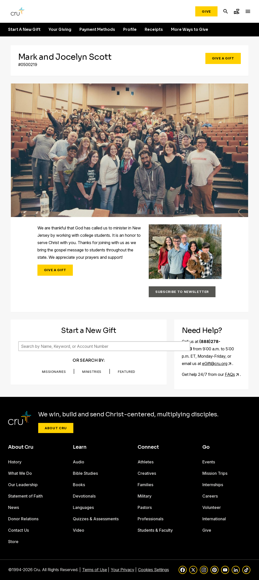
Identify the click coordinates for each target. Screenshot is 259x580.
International (214, 518)
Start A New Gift (24, 29)
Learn (80, 447)
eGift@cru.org (214, 363)
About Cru (56, 428)
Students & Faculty (155, 530)
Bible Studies (85, 473)
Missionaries (54, 372)
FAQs (230, 374)
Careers (210, 496)
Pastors (145, 507)
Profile (130, 29)
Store (13, 541)
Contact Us (18, 530)
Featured (126, 372)
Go (206, 447)
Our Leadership (23, 484)
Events (208, 461)
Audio (78, 461)
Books (79, 484)
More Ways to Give (189, 29)
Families (145, 484)
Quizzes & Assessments (96, 518)
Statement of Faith (25, 496)
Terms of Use (94, 569)
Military (145, 496)
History (14, 461)
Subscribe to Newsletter (182, 292)
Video (78, 530)
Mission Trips (214, 473)
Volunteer (211, 507)
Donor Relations (23, 518)
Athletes (146, 461)
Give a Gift (223, 58)
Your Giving (60, 29)
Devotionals (84, 496)
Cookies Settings (153, 569)
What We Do (20, 473)
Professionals (150, 518)
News (13, 507)
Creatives (147, 473)
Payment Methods (97, 29)
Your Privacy (122, 569)
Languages (83, 507)
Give (206, 11)
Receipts (154, 29)
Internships (212, 484)
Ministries (91, 372)
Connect (148, 447)
